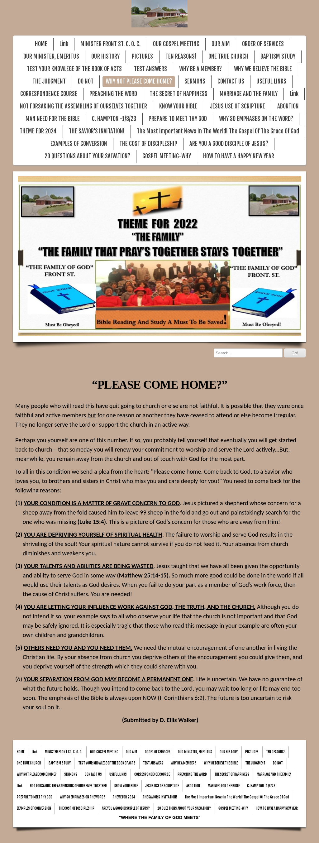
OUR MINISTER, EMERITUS (51, 56)
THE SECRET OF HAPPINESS (178, 94)
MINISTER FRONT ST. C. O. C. (110, 44)
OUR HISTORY (105, 56)
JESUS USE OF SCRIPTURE (237, 106)
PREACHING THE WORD (113, 94)
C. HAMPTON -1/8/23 (114, 118)
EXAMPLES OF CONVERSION (78, 143)
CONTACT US (230, 81)
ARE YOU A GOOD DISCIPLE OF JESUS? (228, 143)
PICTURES (142, 56)
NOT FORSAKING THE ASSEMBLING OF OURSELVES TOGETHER (83, 106)
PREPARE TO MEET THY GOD (178, 118)
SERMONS (194, 81)
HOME (41, 44)
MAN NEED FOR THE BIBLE (53, 118)
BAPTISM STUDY (277, 56)
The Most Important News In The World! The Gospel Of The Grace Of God (218, 131)
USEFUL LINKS (271, 81)
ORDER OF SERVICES (263, 44)
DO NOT (85, 81)
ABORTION (288, 106)
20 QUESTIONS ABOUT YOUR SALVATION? (87, 156)
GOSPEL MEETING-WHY (166, 156)
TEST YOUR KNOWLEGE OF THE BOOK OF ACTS (74, 69)
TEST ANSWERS (150, 69)
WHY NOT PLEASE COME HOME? (139, 81)
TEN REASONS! (180, 56)
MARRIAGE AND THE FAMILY (249, 94)
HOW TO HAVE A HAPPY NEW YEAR (238, 156)
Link (64, 44)
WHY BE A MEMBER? (200, 69)
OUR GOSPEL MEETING (176, 44)
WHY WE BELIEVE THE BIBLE (263, 69)
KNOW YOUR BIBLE (178, 106)
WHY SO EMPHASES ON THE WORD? (256, 118)
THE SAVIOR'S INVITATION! (97, 131)
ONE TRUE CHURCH (228, 56)
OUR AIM (221, 44)
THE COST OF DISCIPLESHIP (148, 143)
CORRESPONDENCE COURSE (48, 94)
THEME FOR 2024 (38, 131)
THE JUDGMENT (49, 81)
